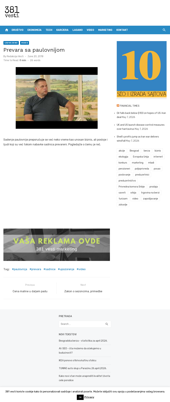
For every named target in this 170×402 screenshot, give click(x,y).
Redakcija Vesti (15, 56)
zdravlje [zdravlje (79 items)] (123, 204)
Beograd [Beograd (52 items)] (134, 150)
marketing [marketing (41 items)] (137, 162)
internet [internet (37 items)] (158, 156)
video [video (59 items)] (135, 198)
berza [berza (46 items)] (147, 150)
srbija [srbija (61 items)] (133, 192)
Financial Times (130, 105)
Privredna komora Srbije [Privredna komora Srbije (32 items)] (132, 186)
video (82, 269)
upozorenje (67, 269)
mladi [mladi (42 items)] (151, 162)
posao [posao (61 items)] (157, 168)
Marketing (105, 30)
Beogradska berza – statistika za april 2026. (83, 340)
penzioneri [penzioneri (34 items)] (124, 168)
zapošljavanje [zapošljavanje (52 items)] (150, 198)
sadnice (50, 269)
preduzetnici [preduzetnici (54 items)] (142, 174)
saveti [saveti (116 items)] (122, 192)
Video (90, 30)
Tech (49, 30)
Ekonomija (34, 30)
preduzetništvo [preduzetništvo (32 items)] (127, 180)
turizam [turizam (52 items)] (123, 198)
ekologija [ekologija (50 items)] (123, 156)
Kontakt (122, 30)
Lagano (78, 30)
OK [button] (80, 397)
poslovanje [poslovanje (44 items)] (124, 174)
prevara (36, 269)
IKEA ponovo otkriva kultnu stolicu (77, 360)
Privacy (89, 397)
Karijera (62, 30)
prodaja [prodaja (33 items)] (154, 186)
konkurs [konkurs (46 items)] (123, 162)
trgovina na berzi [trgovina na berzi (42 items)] (150, 192)
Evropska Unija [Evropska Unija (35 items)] (141, 156)
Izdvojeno (11, 43)
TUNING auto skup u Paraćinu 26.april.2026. (83, 368)
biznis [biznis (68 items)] (158, 150)
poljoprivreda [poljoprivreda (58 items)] (142, 168)
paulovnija (20, 269)
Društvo (17, 30)
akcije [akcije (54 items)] (122, 150)
